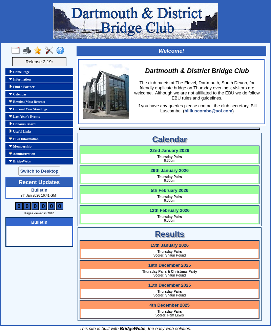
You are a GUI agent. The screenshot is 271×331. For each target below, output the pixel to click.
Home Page (19, 72)
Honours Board (22, 124)
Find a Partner (22, 87)
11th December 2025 (169, 285)
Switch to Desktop (39, 171)
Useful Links (20, 131)
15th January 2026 (169, 245)
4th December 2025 (169, 305)
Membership (20, 146)
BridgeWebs (20, 161)
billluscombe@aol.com (208, 110)
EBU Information (24, 139)
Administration (22, 154)
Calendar (18, 94)
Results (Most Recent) (27, 102)
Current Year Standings (28, 109)
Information (20, 79)
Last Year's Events (24, 116)
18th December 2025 (169, 265)
